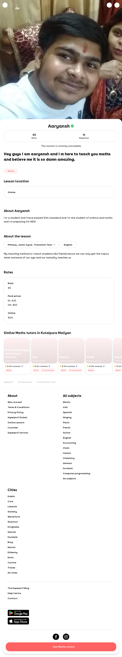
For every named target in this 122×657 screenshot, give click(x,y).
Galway (12, 511)
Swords (12, 532)
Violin (66, 448)
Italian (67, 453)
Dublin (11, 496)
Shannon (13, 521)
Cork (10, 501)
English (67, 437)
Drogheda (13, 527)
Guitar (67, 432)
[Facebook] (56, 637)
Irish (65, 407)
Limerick (12, 506)
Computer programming (76, 473)
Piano (66, 422)
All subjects (69, 478)
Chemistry (69, 458)
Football (68, 468)
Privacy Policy (16, 412)
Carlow (12, 562)
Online (11, 192)
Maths (66, 402)
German (67, 463)
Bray (10, 542)
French (66, 427)
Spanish (67, 412)
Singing (67, 417)
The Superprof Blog (18, 588)
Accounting (69, 443)
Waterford (14, 516)
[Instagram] (66, 637)
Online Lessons (16, 422)
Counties (13, 427)
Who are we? (15, 402)
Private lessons (25, 382)
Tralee (11, 567)
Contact (12, 598)
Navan (12, 547)
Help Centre (14, 593)
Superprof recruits (18, 432)
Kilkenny (12, 552)
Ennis (11, 557)
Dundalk (12, 537)
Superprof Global (17, 417)
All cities (12, 572)
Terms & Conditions (18, 407)
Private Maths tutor (46, 382)
